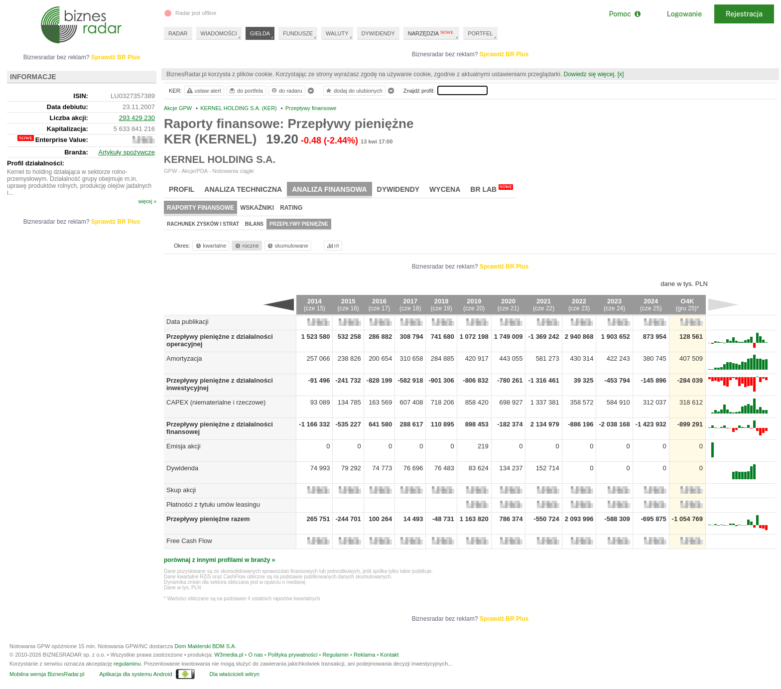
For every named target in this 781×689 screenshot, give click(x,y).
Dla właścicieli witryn (235, 674)
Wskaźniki (257, 207)
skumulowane (287, 246)
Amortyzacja (184, 358)
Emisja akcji (183, 446)
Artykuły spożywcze (127, 152)
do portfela (245, 91)
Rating (291, 207)
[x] (621, 74)
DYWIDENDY (378, 33)
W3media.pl (228, 655)
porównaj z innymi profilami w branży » (219, 559)
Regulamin (335, 655)
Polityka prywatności (293, 655)
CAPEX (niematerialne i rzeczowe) (215, 402)
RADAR (178, 33)
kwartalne (210, 246)
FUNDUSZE (298, 33)
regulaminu (127, 664)
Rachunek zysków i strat (203, 224)
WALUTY (337, 33)
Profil (181, 189)
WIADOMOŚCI (219, 33)
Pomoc (624, 14)
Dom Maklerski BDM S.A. (205, 646)
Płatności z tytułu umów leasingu (213, 504)
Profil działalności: (35, 163)
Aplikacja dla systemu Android (135, 674)
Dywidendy (398, 189)
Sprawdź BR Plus (504, 54)
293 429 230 (137, 118)
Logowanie (684, 14)
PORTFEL (480, 33)
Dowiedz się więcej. (590, 74)
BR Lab (491, 188)
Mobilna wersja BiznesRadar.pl (46, 674)
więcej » (147, 201)
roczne (246, 246)
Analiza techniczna (243, 189)
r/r (332, 246)
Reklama (364, 655)
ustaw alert (203, 91)
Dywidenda (182, 468)
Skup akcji (181, 490)
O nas (255, 655)
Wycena (444, 189)
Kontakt (389, 655)
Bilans (254, 224)
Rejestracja (744, 14)
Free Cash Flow (189, 541)
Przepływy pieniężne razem (208, 519)
